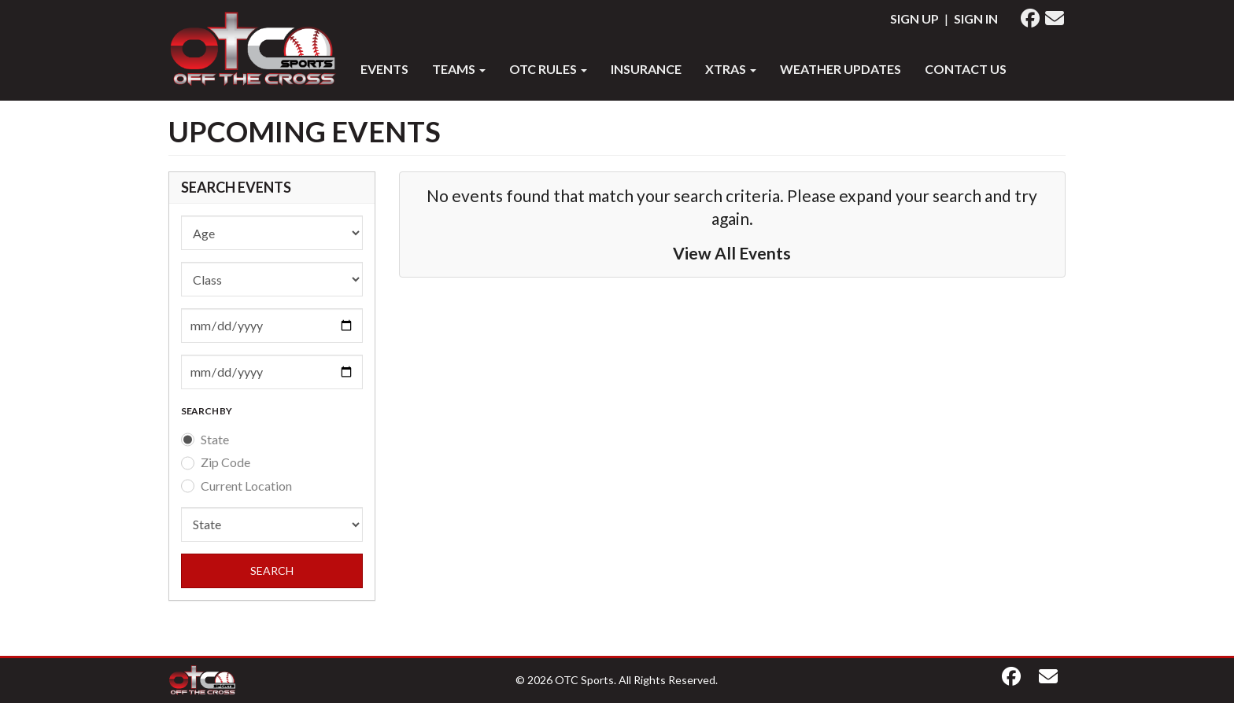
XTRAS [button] (730, 68)
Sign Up (914, 18)
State (215, 439)
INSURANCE (646, 68)
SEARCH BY (206, 411)
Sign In (976, 18)
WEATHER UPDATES (840, 68)
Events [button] (384, 68)
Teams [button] (459, 68)
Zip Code (225, 462)
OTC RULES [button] (548, 68)
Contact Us (966, 68)
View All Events (732, 253)
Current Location (246, 485)
